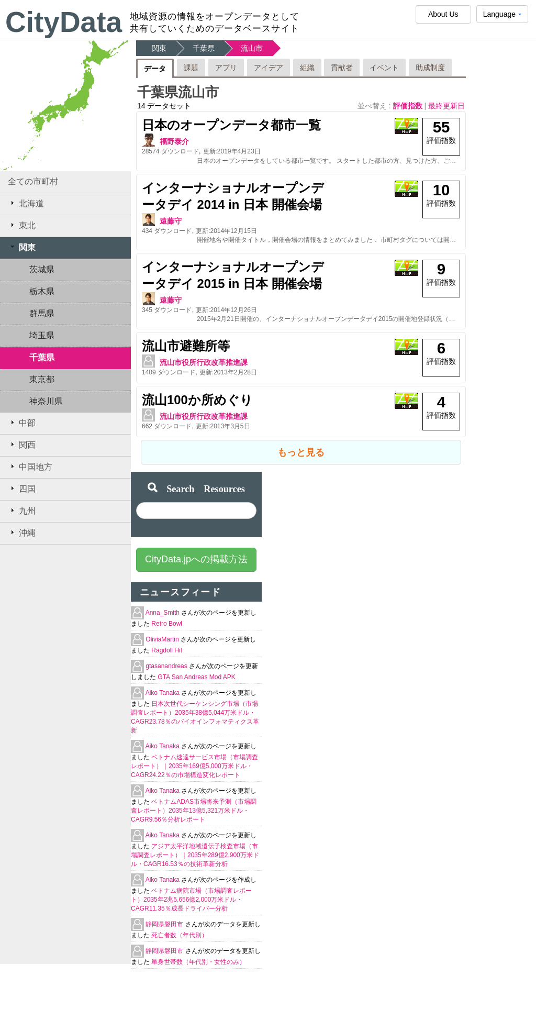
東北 (22, 225)
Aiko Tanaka (164, 692)
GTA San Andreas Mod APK (197, 677)
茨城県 (41, 269)
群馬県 (41, 313)
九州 (22, 510)
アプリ (226, 67)
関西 (22, 444)
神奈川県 (46, 401)
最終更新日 (446, 106)
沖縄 (22, 532)
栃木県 (41, 291)
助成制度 (430, 67)
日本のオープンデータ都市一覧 (231, 125)
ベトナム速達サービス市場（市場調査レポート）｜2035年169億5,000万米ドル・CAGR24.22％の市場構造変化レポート (194, 766)
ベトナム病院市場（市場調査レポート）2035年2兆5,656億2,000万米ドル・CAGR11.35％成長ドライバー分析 (191, 899)
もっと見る (301, 452)
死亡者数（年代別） (179, 935)
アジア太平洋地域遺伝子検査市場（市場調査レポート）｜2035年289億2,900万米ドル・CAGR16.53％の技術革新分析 (195, 855)
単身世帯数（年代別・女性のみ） (198, 962)
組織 (307, 67)
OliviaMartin (163, 639)
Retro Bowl (166, 623)
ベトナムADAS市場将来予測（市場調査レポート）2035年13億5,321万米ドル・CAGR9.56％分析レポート (193, 810)
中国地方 (30, 466)
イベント (384, 67)
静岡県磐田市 (165, 924)
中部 (22, 422)
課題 (191, 67)
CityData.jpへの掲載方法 (196, 559)
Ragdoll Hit (166, 650)
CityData (63, 22)
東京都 (41, 379)
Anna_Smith (164, 612)
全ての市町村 (33, 181)
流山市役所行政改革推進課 (204, 362)
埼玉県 (41, 335)
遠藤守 (171, 221)
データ (155, 68)
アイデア (268, 67)
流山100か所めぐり (197, 400)
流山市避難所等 (186, 346)
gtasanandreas (167, 666)
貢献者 (342, 67)
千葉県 (41, 357)
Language (502, 16)
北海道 (26, 203)
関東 (22, 247)
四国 (22, 488)
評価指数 (409, 106)
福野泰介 (174, 141)
